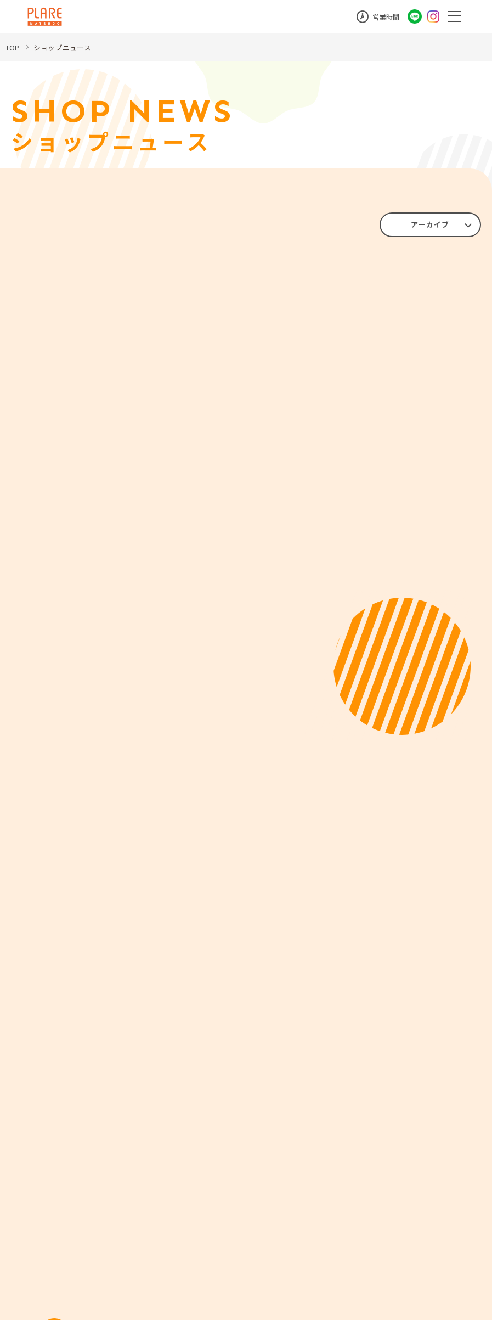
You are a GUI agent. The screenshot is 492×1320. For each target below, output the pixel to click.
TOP (13, 47)
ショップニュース (67, 47)
